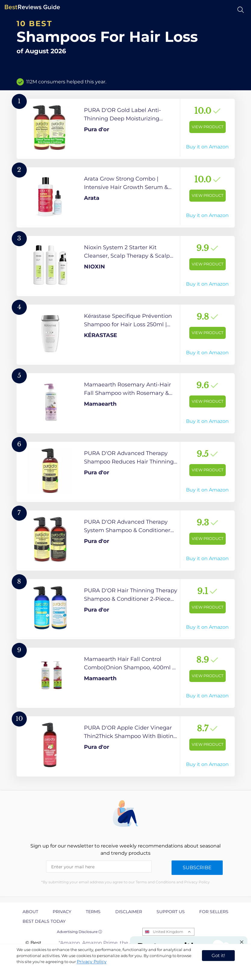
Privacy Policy (92, 961)
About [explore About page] (30, 911)
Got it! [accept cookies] (218, 955)
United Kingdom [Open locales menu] (168, 931)
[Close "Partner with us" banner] (242, 942)
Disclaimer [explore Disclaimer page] (128, 911)
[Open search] (240, 10)
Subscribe (197, 867)
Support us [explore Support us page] (170, 911)
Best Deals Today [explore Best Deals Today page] (44, 921)
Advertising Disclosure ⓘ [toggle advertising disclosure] (79, 931)
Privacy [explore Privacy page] (62, 911)
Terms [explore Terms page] (93, 911)
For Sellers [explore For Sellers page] (213, 911)
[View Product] (126, 129)
